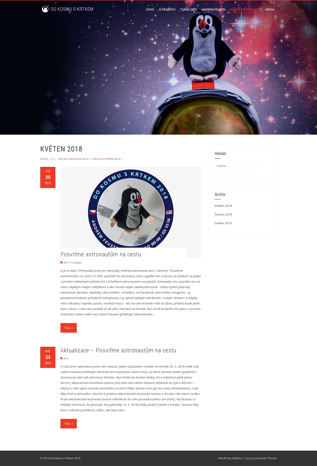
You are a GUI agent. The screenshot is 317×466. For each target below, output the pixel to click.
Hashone (250, 458)
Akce (66, 262)
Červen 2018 (223, 214)
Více (68, 328)
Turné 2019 (188, 9)
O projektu (167, 9)
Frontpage (76, 262)
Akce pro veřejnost (246, 9)
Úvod (150, 9)
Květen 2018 (223, 206)
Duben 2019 (223, 223)
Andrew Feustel (214, 9)
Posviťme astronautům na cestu (100, 254)
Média (269, 9)
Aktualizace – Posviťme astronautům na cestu (118, 350)
